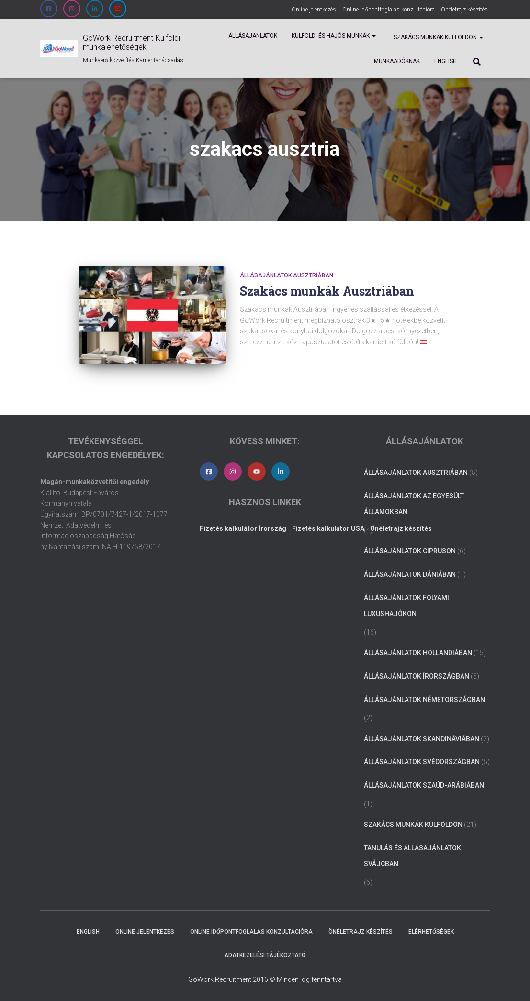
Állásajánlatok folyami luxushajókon (406, 606)
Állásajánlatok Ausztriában (286, 275)
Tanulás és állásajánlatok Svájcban (412, 856)
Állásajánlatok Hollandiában (418, 653)
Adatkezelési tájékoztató (265, 955)
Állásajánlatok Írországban (416, 676)
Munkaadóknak (397, 61)
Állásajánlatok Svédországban (422, 762)
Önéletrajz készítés (464, 9)
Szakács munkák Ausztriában (327, 291)
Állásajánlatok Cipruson (410, 551)
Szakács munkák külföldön (437, 37)
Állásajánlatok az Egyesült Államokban (414, 504)
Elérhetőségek (431, 931)
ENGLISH (445, 61)
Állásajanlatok (252, 36)
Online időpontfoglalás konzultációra (388, 9)
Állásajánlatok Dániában (410, 574)
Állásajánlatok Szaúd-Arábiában (424, 785)
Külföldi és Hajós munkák (334, 36)
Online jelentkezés (314, 9)
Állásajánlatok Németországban (424, 700)
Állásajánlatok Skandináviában (421, 739)
